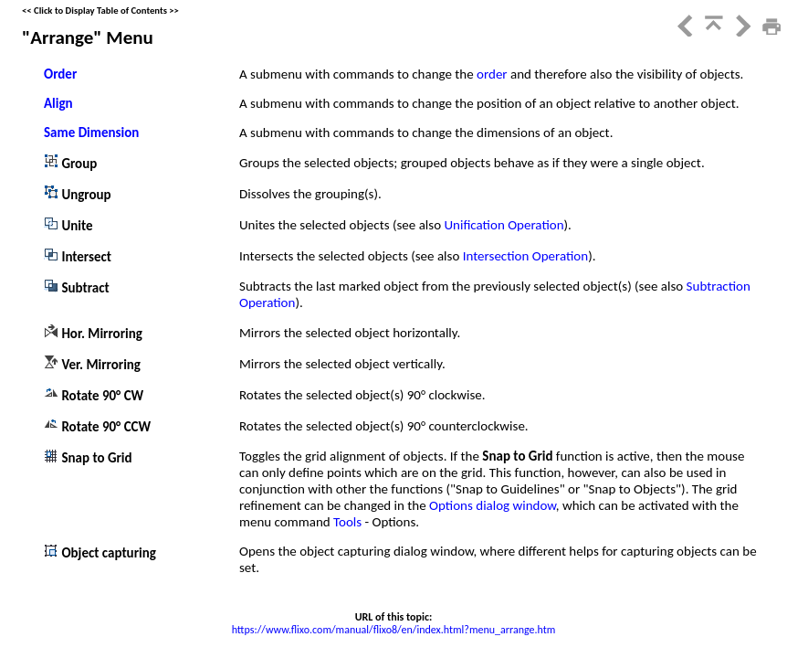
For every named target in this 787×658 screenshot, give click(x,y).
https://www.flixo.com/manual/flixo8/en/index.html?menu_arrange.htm (394, 629)
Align (58, 103)
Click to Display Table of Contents (100, 10)
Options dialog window (492, 505)
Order (60, 74)
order (493, 74)
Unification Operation (503, 225)
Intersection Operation (525, 256)
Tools (349, 522)
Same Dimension (91, 132)
